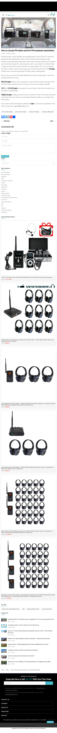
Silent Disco (3, 176)
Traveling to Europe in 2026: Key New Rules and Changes (23, 650)
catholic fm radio (34, 112)
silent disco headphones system (10, 609)
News (2, 203)
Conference (3, 189)
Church (2, 178)
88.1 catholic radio (20, 112)
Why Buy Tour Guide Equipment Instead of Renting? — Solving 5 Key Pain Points (29, 638)
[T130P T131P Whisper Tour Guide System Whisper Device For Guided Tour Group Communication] (28, 248)
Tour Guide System (5, 172)
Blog (7, 670)
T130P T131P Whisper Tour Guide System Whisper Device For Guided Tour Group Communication (26, 277)
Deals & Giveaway (5, 193)
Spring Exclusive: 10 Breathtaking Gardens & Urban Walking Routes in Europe (28, 644)
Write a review (5, 156)
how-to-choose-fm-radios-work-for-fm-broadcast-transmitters (25, 670)
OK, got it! (50, 722)
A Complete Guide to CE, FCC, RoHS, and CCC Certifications (23, 625)
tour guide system (47, 609)
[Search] (27, 163)
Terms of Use (40, 688)
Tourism (3, 182)
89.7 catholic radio (7, 112)
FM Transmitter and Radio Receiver (9, 197)
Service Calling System (6, 201)
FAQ (2, 206)
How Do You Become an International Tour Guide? (21, 656)
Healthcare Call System (6, 210)
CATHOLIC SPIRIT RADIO (48, 112)
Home (2, 670)
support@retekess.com (11, 694)
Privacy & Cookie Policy (11, 690)
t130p (23, 609)
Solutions (3, 191)
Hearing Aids (4, 212)
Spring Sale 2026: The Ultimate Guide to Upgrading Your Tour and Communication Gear (31, 619)
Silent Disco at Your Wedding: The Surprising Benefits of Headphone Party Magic (29, 661)
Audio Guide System (5, 174)
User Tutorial (4, 199)
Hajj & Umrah (4, 187)
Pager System (4, 185)
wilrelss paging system (33, 609)
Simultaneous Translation (7, 180)
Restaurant (3, 208)
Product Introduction (6, 195)
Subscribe (49, 683)
